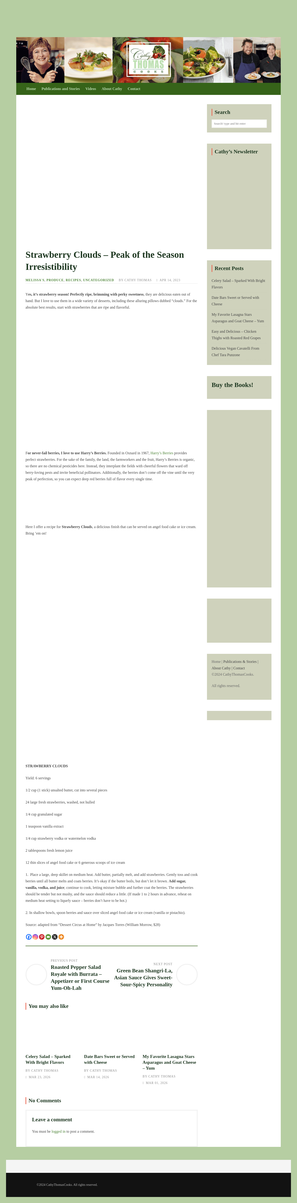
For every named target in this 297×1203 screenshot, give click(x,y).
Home (31, 89)
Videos (90, 89)
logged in (58, 1131)
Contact (134, 89)
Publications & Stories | (240, 662)
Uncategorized (98, 280)
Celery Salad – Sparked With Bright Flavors (53, 1031)
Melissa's (35, 280)
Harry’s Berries (161, 453)
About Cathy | (222, 668)
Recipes (73, 280)
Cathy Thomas (138, 280)
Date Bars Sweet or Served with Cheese (111, 1031)
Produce (55, 280)
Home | (239, 674)
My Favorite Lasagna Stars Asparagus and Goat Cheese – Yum (170, 1031)
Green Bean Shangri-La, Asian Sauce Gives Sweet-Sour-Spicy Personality (143, 977)
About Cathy (112, 89)
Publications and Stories (61, 89)
